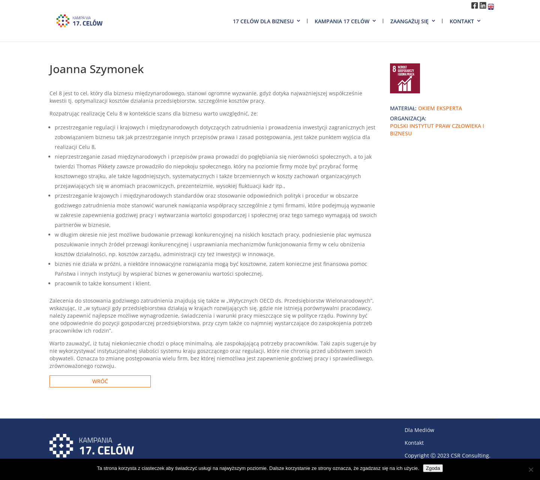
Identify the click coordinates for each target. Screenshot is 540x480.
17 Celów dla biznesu (263, 21)
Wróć (100, 381)
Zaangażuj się (409, 21)
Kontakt (462, 21)
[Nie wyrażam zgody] (530, 469)
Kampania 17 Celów (342, 21)
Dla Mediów (419, 430)
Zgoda (433, 468)
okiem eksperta (440, 108)
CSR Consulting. (470, 455)
